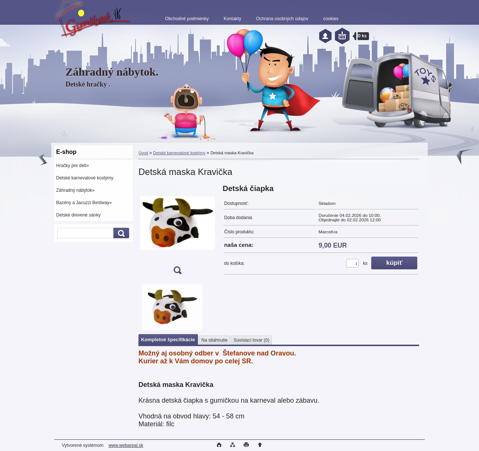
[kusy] (352, 263)
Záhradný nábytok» (75, 190)
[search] (120, 233)
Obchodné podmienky (187, 18)
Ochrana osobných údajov (282, 18)
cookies (331, 18)
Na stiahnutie (214, 340)
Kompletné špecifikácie (168, 339)
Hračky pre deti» (72, 165)
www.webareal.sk (126, 445)
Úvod (143, 153)
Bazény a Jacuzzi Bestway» (84, 202)
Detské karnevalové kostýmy (84, 178)
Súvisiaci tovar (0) (251, 340)
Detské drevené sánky (78, 215)
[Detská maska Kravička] (177, 231)
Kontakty (232, 18)
